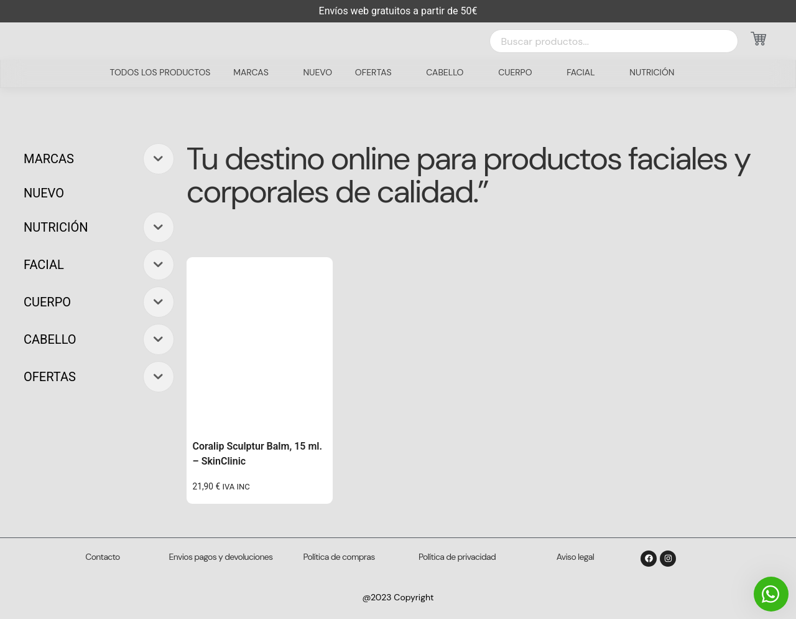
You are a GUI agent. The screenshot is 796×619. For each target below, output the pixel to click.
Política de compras (339, 556)
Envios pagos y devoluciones (221, 556)
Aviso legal (575, 556)
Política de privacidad (457, 556)
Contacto (102, 556)
